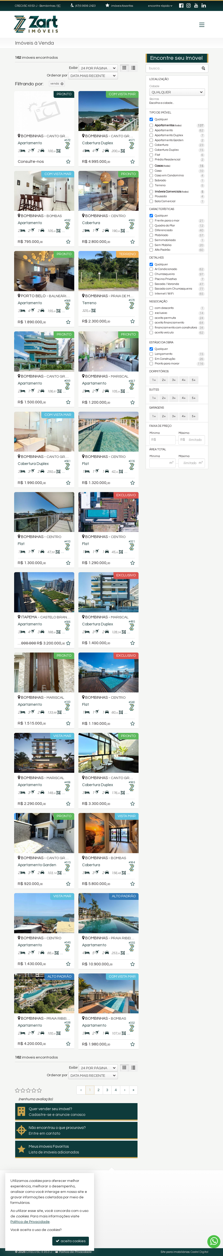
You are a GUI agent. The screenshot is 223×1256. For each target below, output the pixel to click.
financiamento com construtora (180, 328)
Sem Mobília (180, 245)
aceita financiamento (180, 323)
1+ (154, 380)
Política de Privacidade (75, 1252)
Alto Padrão (180, 250)
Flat (180, 155)
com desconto (180, 308)
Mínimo (155, 433)
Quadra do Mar (180, 226)
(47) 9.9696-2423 (85, 5)
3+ (174, 380)
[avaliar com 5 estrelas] (39, 1090)
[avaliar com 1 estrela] (17, 1090)
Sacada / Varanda (180, 284)
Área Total (157, 449)
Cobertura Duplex (180, 150)
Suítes (154, 389)
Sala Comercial (180, 202)
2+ (164, 380)
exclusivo (180, 313)
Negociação (158, 301)
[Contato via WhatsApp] (213, 1241)
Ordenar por (57, 75)
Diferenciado (180, 231)
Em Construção (180, 359)
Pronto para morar (180, 364)
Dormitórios (159, 371)
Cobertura (180, 145)
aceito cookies (70, 1241)
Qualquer (161, 119)
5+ (194, 380)
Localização (159, 79)
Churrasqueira (180, 274)
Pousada (180, 197)
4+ (184, 380)
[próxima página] (124, 1090)
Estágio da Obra (161, 342)
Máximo (184, 433)
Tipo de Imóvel (160, 112)
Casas (180, 166)
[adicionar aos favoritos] (68, 162)
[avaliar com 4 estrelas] (33, 1090)
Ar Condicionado (180, 269)
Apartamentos (180, 126)
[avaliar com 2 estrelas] (22, 1090)
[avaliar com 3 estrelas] (28, 1090)
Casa (180, 171)
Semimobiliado (180, 240)
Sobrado (180, 181)
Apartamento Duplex (180, 136)
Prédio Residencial (180, 160)
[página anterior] (81, 1090)
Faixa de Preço (160, 425)
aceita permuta (180, 318)
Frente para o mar (180, 221)
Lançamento (180, 354)
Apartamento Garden (180, 141)
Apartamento (180, 131)
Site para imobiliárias (175, 1252)
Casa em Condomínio (180, 176)
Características (161, 209)
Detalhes (156, 257)
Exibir (73, 68)
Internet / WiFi (180, 294)
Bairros (154, 99)
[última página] (133, 1090)
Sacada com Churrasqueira (180, 289)
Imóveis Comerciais (180, 192)
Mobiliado (180, 236)
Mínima (155, 456)
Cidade (154, 86)
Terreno (180, 186)
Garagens (156, 407)
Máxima (184, 456)
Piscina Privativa (180, 279)
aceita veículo (180, 333)
